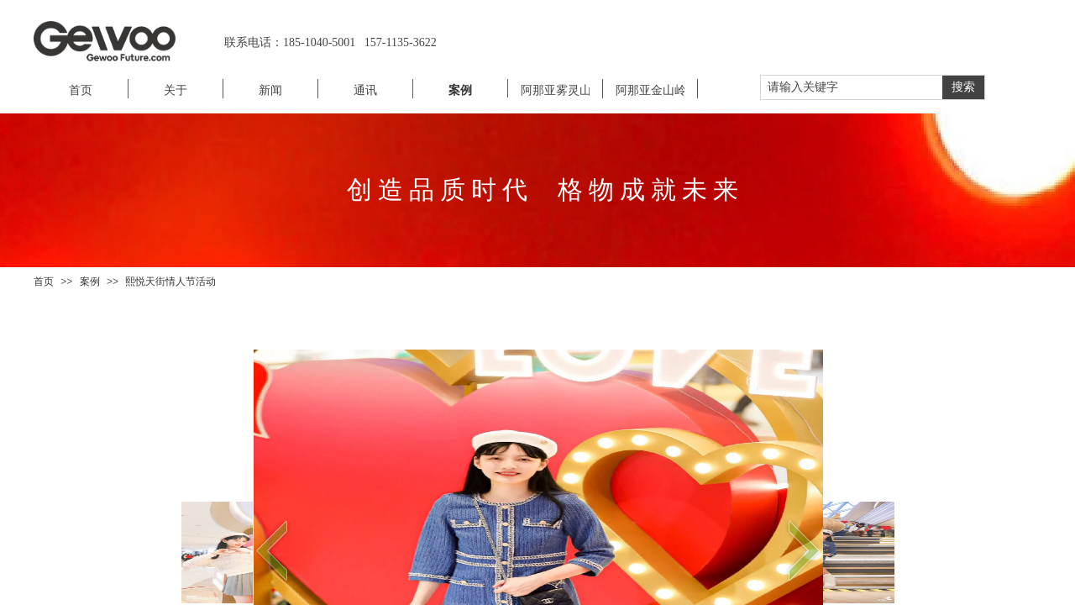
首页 (44, 281)
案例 (90, 281)
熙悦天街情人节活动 (170, 281)
